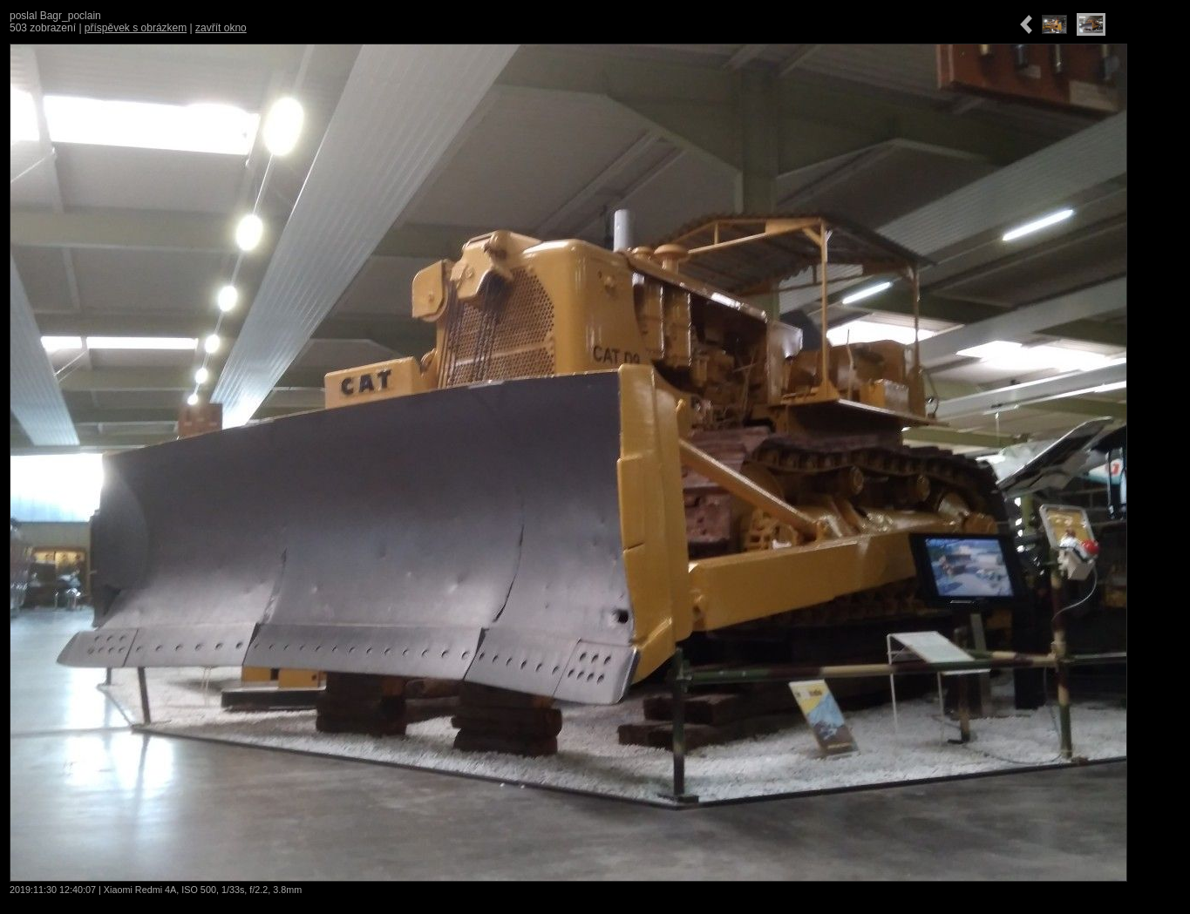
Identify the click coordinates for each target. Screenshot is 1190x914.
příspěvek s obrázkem (136, 28)
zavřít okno (221, 28)
